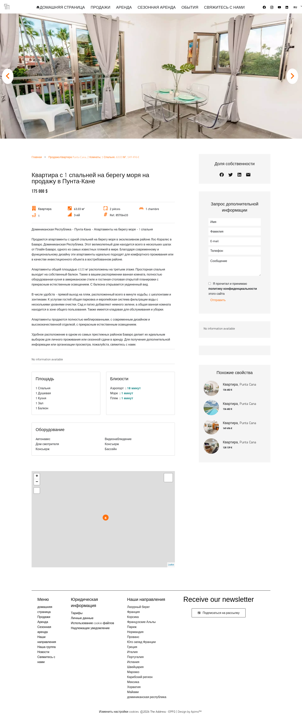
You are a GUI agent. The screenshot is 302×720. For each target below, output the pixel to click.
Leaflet (171, 564)
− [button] (37, 482)
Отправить (218, 300)
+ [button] (37, 476)
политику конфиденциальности (232, 289)
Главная (37, 157)
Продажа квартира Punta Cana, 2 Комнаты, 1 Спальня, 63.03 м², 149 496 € (93, 157)
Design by (189, 712)
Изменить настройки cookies (119, 712)
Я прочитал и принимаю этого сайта (232, 289)
